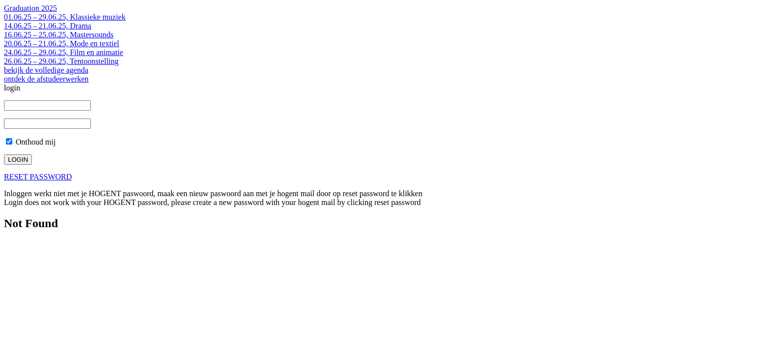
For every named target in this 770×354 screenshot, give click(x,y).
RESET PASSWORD (38, 177)
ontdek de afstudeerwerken (46, 79)
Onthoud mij (30, 142)
